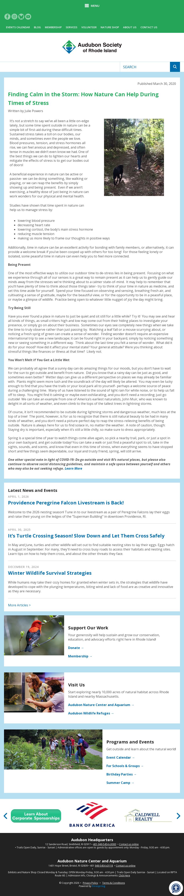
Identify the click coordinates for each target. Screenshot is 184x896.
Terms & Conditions (113, 883)
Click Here (124, 875)
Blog (37, 27)
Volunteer (89, 27)
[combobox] (145, 67)
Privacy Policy (90, 883)
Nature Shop (110, 27)
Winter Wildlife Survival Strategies (50, 573)
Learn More (73, 468)
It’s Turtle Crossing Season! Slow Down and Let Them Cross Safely (86, 535)
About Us (129, 27)
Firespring (98, 886)
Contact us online (129, 844)
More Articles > (19, 605)
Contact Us (149, 27)
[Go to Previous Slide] (5, 816)
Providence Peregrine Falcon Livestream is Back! (66, 502)
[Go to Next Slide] (178, 816)
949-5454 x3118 (104, 865)
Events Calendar (18, 27)
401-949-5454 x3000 (104, 844)
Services (71, 27)
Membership (53, 27)
